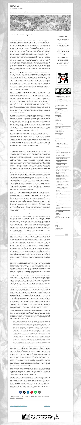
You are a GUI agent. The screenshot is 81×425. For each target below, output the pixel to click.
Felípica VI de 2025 (58, 123)
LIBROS (56, 151)
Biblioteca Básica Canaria (60, 143)
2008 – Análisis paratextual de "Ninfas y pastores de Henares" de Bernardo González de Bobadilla (63, 154)
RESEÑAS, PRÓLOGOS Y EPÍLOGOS (61, 217)
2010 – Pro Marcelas (59, 164)
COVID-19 (57, 213)
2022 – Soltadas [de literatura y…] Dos (63, 198)
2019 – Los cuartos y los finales (61, 185)
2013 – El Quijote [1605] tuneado (62, 176)
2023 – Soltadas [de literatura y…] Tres (63, 201)
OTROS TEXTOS (23, 396)
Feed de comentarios (59, 228)
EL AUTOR (32, 12)
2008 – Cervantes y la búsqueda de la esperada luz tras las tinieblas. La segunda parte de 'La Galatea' (63, 158)
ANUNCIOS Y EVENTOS (59, 138)
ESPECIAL (57, 141)
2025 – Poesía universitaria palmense (63, 210)
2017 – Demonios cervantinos (61, 184)
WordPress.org (58, 229)
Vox (13, 398)
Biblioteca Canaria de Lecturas (61, 144)
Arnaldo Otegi (37, 396)
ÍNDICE (20, 12)
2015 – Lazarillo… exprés (60, 179)
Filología (57, 216)
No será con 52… (58, 115)
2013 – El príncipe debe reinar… (61, 175)
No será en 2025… (58, 120)
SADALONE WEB (13, 12)
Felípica (57, 146)
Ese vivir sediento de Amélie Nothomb (18, 406)
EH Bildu (41, 396)
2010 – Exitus (58, 161)
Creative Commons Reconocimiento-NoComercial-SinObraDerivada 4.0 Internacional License (63, 99)
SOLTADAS (14, 6)
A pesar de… (57, 117)
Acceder (56, 225)
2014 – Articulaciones (60, 178)
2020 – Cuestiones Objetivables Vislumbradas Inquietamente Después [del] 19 (63, 189)
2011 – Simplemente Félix (60, 172)
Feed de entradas (58, 226)
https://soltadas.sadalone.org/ (62, 94)
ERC (44, 396)
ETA (46, 396)
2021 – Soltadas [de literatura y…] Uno (63, 194)
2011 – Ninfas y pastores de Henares (62, 170)
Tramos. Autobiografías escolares (61, 128)
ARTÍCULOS (26, 12)
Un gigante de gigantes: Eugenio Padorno (62, 126)
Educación (58, 214)
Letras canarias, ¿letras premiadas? (61, 105)
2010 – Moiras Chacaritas (60, 163)
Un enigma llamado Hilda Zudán (61, 108)
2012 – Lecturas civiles (60, 173)
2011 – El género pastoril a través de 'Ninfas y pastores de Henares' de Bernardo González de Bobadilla (62, 168)
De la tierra (47, 406)
